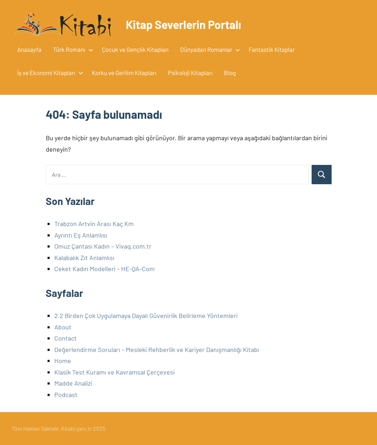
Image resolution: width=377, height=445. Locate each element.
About (62, 327)
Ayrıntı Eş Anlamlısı (80, 235)
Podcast (66, 394)
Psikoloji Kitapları (190, 72)
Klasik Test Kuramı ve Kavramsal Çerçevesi (114, 372)
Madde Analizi (73, 383)
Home (62, 361)
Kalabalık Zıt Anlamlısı (84, 257)
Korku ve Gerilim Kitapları (124, 72)
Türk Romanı (71, 49)
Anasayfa (29, 49)
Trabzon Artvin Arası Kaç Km (94, 224)
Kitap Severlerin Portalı (183, 24)
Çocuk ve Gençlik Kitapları (135, 49)
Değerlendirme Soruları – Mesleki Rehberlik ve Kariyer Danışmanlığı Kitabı (156, 349)
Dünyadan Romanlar (208, 49)
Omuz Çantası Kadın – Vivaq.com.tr (103, 246)
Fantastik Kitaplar (272, 49)
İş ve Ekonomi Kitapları (48, 72)
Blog (230, 72)
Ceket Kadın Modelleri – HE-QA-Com (104, 269)
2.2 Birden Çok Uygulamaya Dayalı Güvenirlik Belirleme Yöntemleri (146, 315)
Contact (65, 338)
